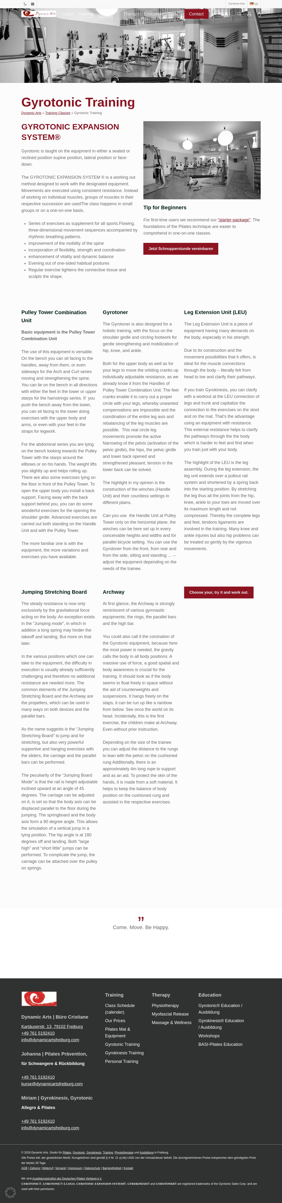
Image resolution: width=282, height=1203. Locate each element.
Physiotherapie (124, 1152)
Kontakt (128, 1168)
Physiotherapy (165, 1005)
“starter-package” (234, 220)
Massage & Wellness (171, 1022)
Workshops (209, 1036)
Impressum (75, 1168)
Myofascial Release (170, 1014)
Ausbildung (147, 1152)
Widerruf (47, 1168)
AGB (24, 1168)
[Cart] (274, 19)
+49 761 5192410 (38, 1033)
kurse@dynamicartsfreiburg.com (52, 1084)
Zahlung (35, 1168)
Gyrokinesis (93, 1152)
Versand (60, 1168)
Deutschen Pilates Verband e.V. (82, 1178)
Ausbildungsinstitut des (47, 1178)
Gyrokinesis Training (124, 1053)
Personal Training (121, 1061)
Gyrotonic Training (122, 1044)
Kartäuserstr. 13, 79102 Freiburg (52, 1026)
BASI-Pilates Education (220, 1044)
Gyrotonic (79, 1152)
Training (108, 1152)
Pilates (67, 1152)
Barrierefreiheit (112, 1168)
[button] (180, 249)
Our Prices (115, 1020)
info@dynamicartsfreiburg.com (50, 1040)
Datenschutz (92, 1168)
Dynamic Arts (31, 113)
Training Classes (58, 113)
